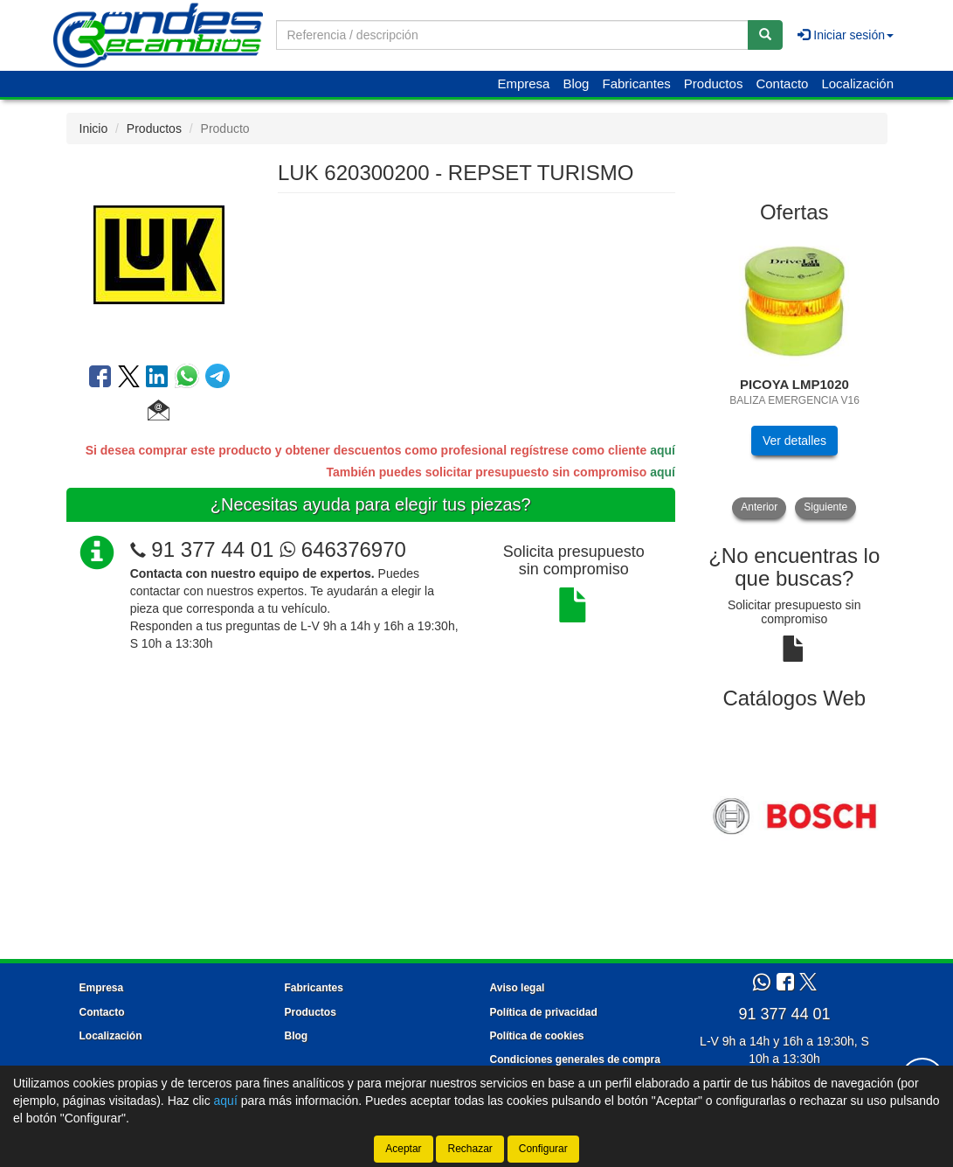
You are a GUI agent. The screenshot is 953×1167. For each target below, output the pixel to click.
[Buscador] (512, 35)
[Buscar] (765, 35)
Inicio (93, 128)
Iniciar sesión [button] (846, 35)
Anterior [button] (759, 507)
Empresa (523, 83)
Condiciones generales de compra (575, 1059)
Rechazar (469, 1149)
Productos (713, 83)
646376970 (343, 549)
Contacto (782, 83)
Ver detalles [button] (794, 441)
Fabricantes (636, 83)
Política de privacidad (543, 1012)
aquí (662, 450)
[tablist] (794, 377)
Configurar (543, 1149)
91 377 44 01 (212, 549)
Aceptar (403, 1149)
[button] (158, 412)
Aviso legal (517, 988)
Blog (576, 83)
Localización (857, 83)
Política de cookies (537, 1036)
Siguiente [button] (825, 507)
